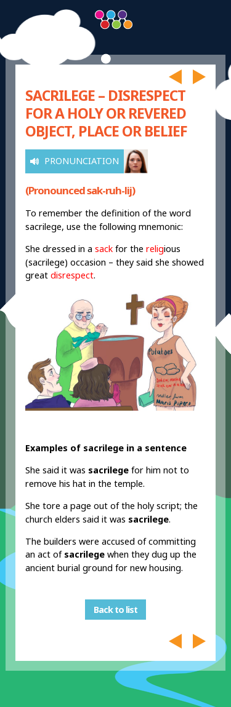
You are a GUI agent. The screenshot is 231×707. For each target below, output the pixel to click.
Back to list (115, 609)
